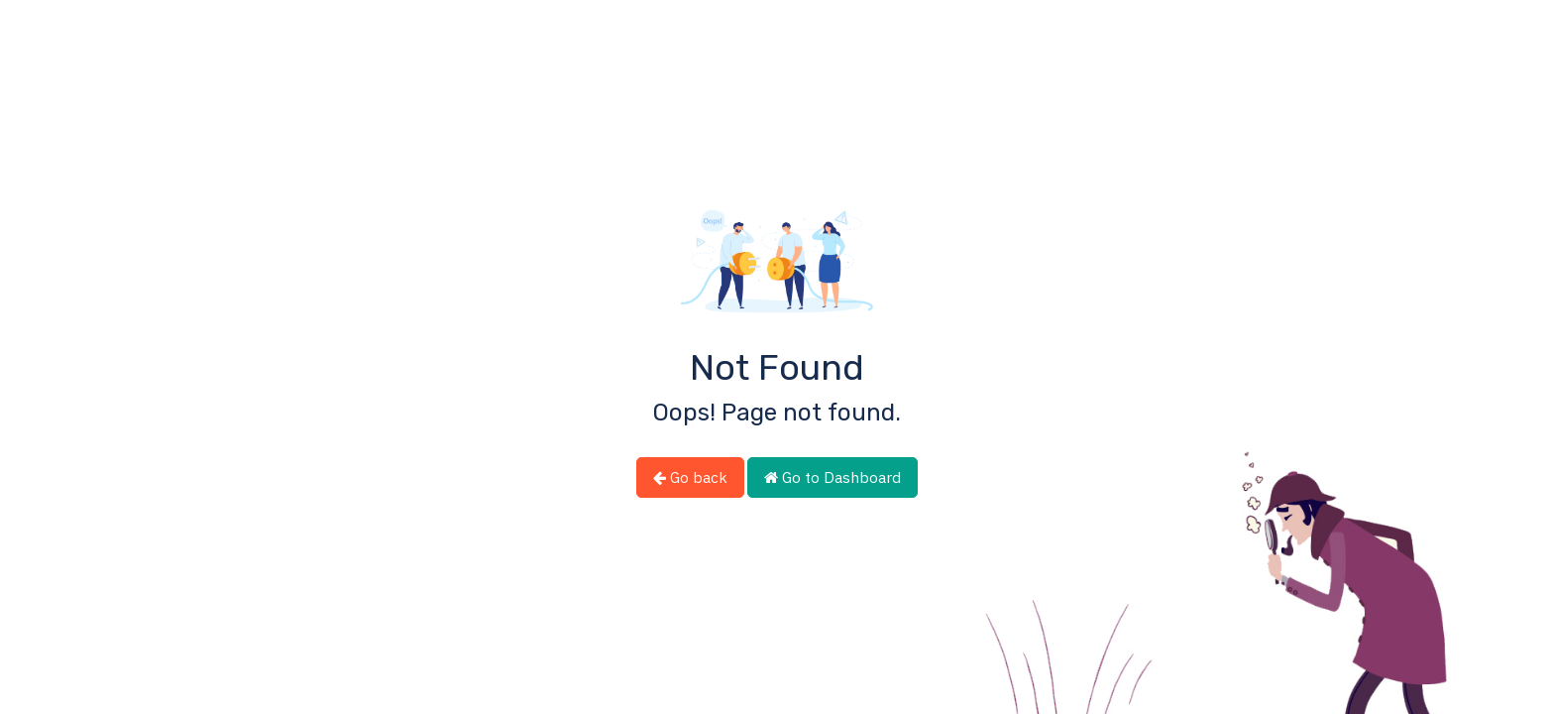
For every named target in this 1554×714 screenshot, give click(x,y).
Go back (690, 477)
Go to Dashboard (832, 477)
